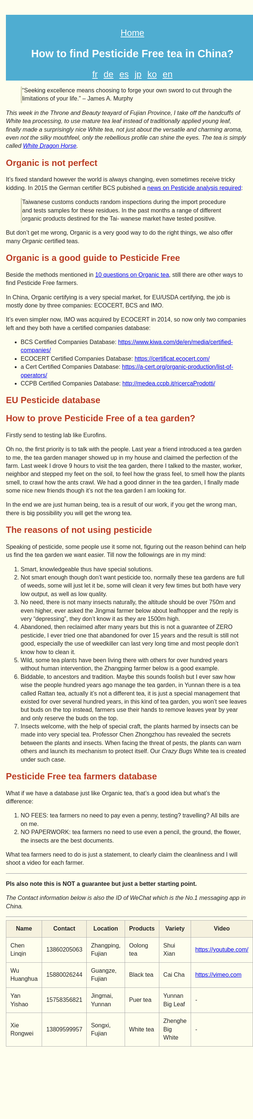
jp (138, 74)
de (109, 74)
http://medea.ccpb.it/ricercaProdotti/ (168, 383)
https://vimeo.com (218, 975)
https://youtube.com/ (221, 949)
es (124, 74)
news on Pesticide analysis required (194, 188)
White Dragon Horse (49, 146)
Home (132, 33)
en (168, 74)
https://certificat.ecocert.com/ (172, 359)
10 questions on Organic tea (132, 275)
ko (152, 74)
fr (95, 74)
